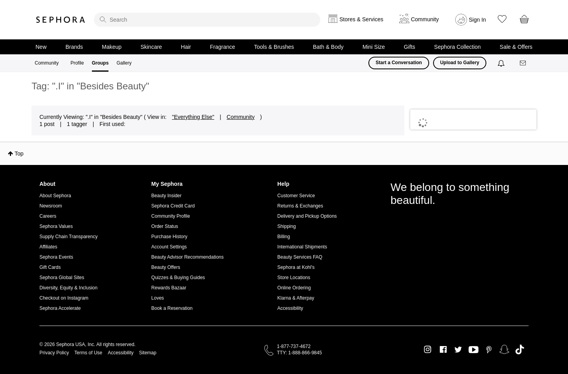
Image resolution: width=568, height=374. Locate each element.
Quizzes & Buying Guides (178, 277)
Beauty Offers (165, 267)
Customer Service (296, 195)
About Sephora (55, 195)
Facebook (443, 349)
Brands (74, 47)
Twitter (458, 349)
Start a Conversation (399, 62)
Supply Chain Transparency (68, 236)
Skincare (151, 47)
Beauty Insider (166, 195)
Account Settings (169, 247)
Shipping (286, 226)
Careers (47, 216)
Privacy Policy (54, 352)
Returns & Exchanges (300, 206)
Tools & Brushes (274, 47)
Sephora (61, 20)
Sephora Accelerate (60, 308)
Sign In (477, 20)
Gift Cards (50, 267)
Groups (100, 63)
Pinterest (489, 349)
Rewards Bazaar (169, 288)
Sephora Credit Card (173, 206)
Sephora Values (56, 226)
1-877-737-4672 (293, 346)
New (41, 47)
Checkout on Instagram (63, 298)
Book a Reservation (172, 308)
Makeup (111, 47)
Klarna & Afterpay (295, 298)
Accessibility (290, 308)
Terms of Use (89, 352)
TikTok (520, 349)
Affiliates (48, 247)
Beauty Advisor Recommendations (187, 257)
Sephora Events (56, 257)
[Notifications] (502, 63)
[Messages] (523, 63)
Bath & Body (328, 47)
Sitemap (147, 352)
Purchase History (169, 236)
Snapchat (504, 349)
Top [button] (19, 153)
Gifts (409, 47)
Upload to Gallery (459, 62)
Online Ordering (294, 288)
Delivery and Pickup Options (307, 216)
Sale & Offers (516, 47)
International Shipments (302, 247)
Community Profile (170, 216)
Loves (157, 298)
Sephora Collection (457, 47)
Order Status (164, 226)
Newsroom (50, 206)
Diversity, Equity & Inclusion (68, 288)
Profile (77, 63)
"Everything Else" (193, 117)
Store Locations (293, 277)
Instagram (428, 349)
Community (47, 63)
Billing (283, 236)
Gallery (123, 63)
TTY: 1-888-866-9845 (299, 352)
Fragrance (222, 47)
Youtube (473, 350)
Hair (186, 47)
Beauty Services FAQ (299, 257)
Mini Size (373, 47)
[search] (207, 20)
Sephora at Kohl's (295, 267)
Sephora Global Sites (61, 277)
